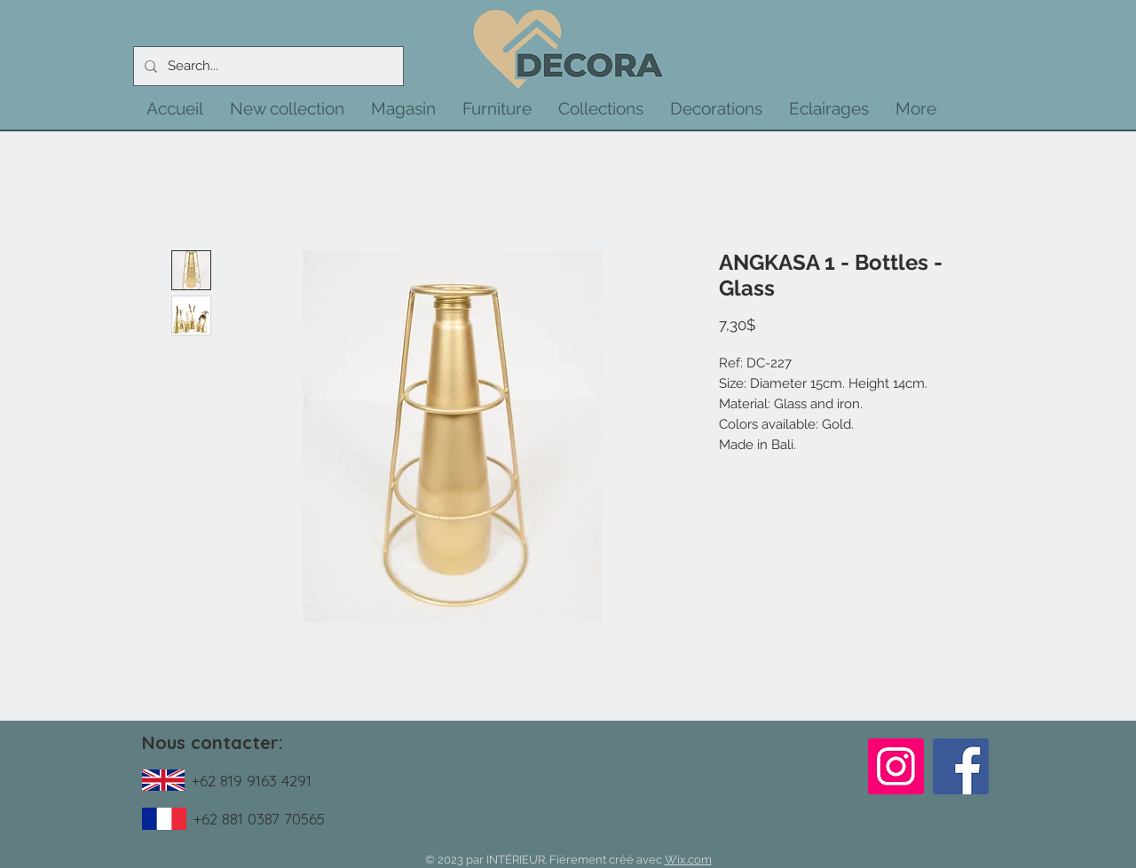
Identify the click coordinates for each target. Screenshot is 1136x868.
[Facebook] (961, 766)
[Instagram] (896, 766)
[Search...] (267, 66)
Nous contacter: (212, 742)
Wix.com (688, 859)
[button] (287, 108)
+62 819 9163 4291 (252, 780)
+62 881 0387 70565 (259, 818)
